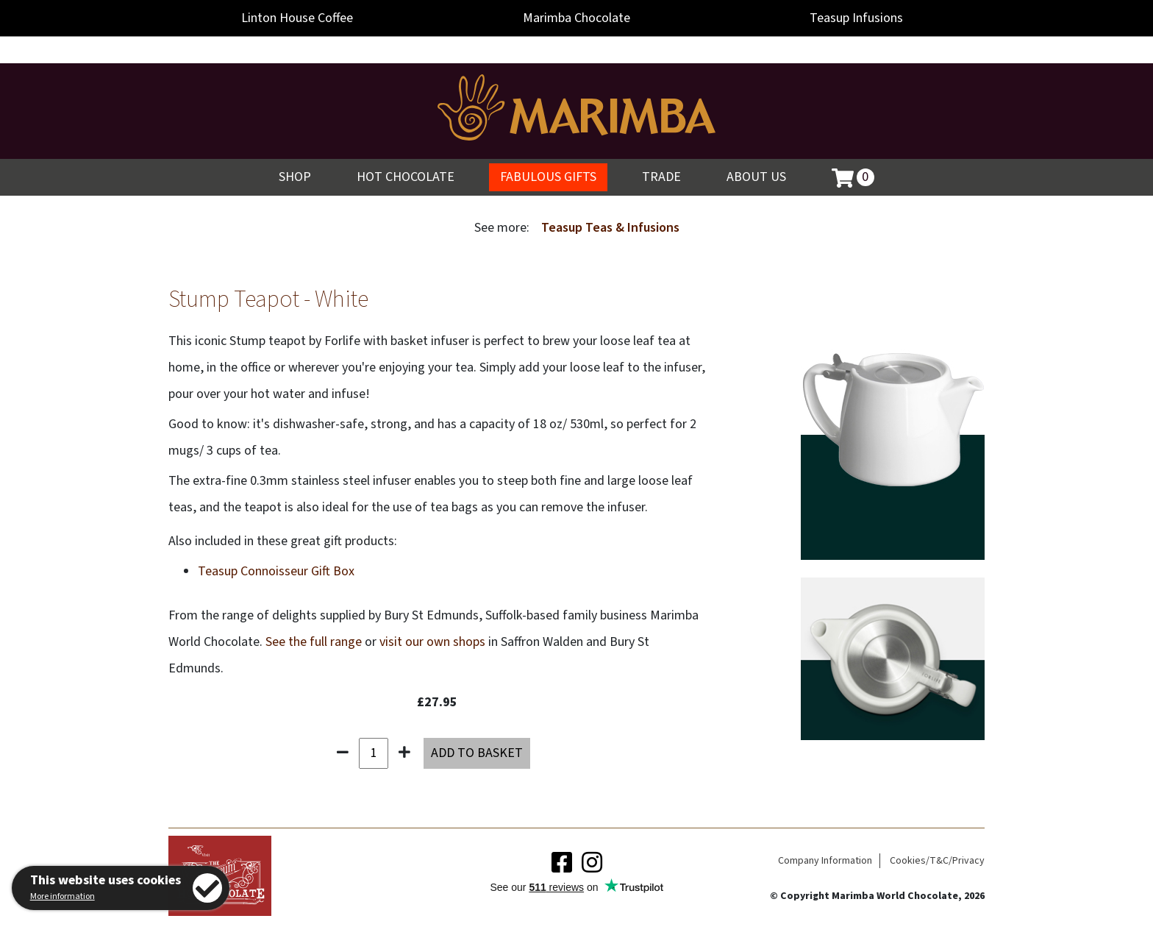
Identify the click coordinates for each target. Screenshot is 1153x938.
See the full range (313, 642)
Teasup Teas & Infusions (610, 227)
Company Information (825, 860)
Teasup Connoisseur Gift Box (276, 571)
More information (62, 896)
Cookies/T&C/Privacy (937, 860)
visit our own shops (432, 642)
